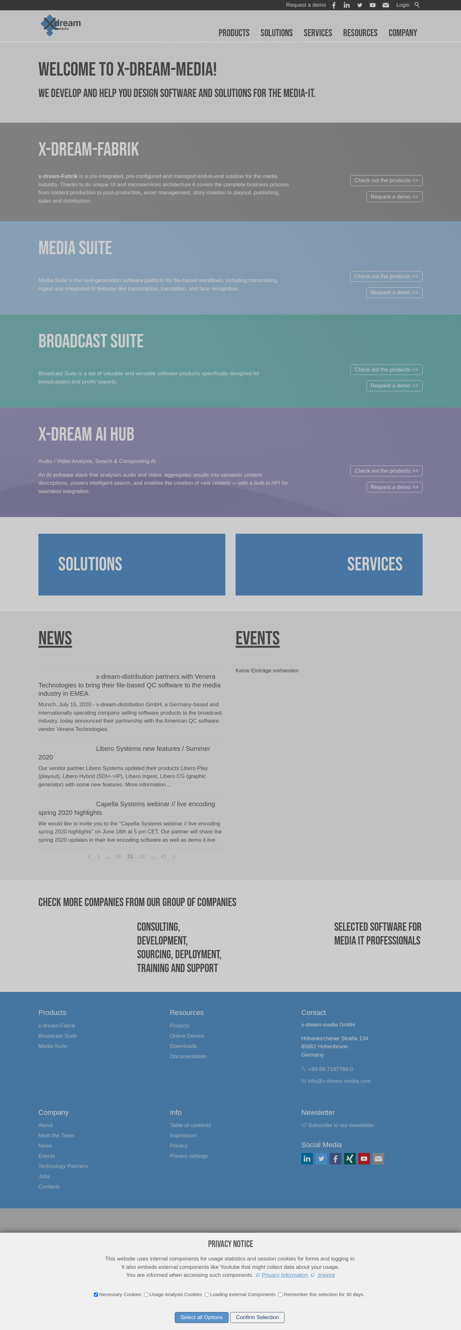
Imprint (326, 1275)
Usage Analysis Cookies (176, 1294)
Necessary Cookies (120, 1294)
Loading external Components (243, 1294)
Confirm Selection (257, 1317)
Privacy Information (285, 1275)
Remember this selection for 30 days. (324, 1294)
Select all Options (202, 1317)
